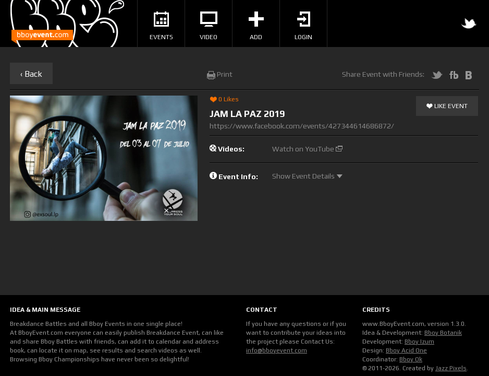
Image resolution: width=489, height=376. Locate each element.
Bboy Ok (410, 359)
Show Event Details (307, 176)
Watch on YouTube (307, 149)
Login (303, 26)
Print (220, 74)
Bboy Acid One (406, 350)
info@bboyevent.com (276, 350)
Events (161, 26)
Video (208, 26)
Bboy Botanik (443, 332)
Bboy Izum (419, 341)
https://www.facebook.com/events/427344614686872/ (302, 126)
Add (256, 26)
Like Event (447, 106)
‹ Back (31, 74)
